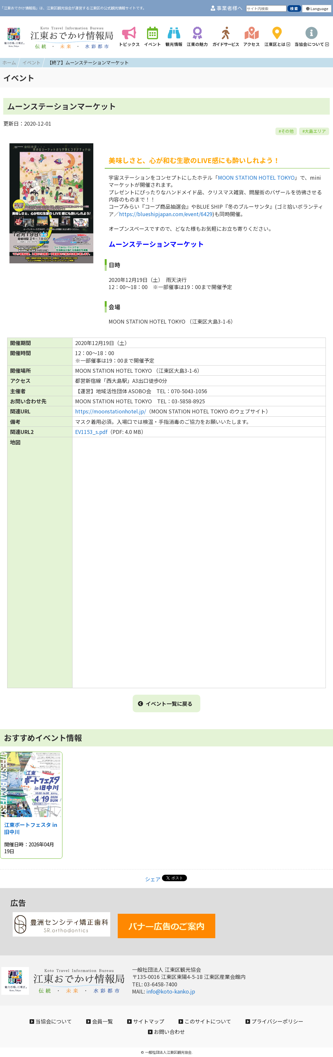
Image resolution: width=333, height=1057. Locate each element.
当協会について (51, 1021)
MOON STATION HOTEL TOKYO (256, 177)
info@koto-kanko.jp (170, 991)
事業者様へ (227, 8)
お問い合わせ (166, 1032)
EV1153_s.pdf (91, 432)
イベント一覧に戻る (165, 703)
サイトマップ (145, 1021)
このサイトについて (205, 1021)
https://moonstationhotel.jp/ (110, 411)
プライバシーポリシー (274, 1021)
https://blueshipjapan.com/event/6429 (165, 214)
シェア (153, 879)
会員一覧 (99, 1021)
